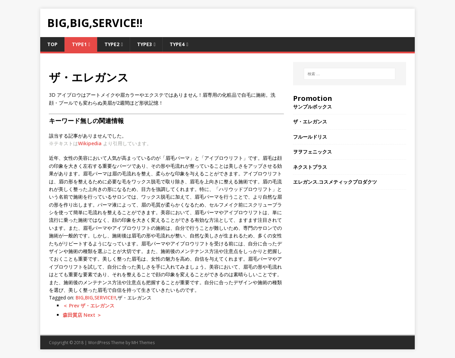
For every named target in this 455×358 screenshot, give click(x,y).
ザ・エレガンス (310, 121)
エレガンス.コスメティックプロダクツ (335, 181)
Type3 (144, 44)
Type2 (111, 44)
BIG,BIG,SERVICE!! (96, 297)
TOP (52, 44)
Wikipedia (90, 143)
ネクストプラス (310, 167)
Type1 (79, 44)
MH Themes (143, 343)
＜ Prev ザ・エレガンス (88, 305)
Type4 (177, 44)
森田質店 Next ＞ (82, 315)
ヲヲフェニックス (312, 151)
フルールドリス (310, 136)
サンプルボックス (312, 106)
